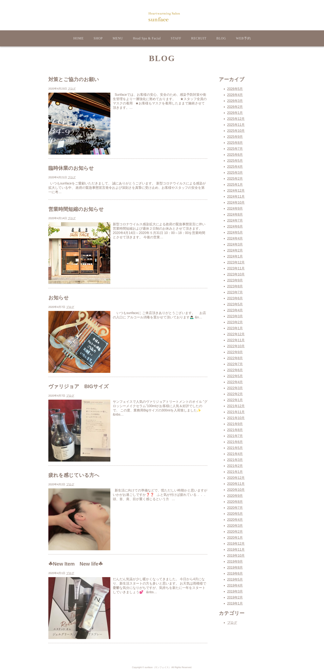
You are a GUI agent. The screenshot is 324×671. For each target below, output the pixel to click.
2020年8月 (235, 501)
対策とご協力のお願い (73, 79)
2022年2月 (235, 394)
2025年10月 (236, 130)
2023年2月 (235, 322)
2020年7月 (235, 507)
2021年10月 (236, 418)
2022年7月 (235, 364)
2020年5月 (235, 513)
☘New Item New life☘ (75, 564)
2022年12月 (236, 334)
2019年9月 (235, 561)
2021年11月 (236, 412)
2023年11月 (236, 268)
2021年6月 (235, 442)
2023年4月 (235, 310)
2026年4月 (235, 95)
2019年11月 (236, 549)
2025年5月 (235, 160)
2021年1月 (235, 472)
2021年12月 (236, 406)
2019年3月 (235, 591)
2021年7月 (235, 436)
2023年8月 (235, 286)
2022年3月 (235, 388)
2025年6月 (235, 154)
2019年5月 (235, 579)
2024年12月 (236, 190)
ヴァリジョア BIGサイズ (78, 386)
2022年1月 (235, 400)
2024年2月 (235, 250)
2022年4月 (235, 382)
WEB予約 (243, 38)
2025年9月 (235, 136)
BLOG (221, 38)
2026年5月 (235, 89)
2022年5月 (235, 376)
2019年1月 (235, 603)
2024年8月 (235, 214)
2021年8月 (235, 430)
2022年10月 (236, 346)
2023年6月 (235, 298)
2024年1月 (235, 256)
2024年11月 (236, 196)
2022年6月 (235, 370)
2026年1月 (235, 113)
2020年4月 (235, 519)
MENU (118, 38)
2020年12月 (236, 478)
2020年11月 (236, 484)
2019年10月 (236, 555)
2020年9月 (235, 495)
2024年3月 (235, 244)
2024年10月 (236, 202)
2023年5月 (235, 304)
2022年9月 (235, 352)
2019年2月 (235, 597)
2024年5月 (235, 232)
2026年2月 (235, 107)
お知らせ (58, 297)
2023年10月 (236, 274)
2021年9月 (235, 424)
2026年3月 (235, 101)
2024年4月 (235, 238)
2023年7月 (235, 292)
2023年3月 (235, 316)
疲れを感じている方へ (73, 475)
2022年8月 (235, 358)
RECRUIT (198, 38)
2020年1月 (235, 537)
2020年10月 (236, 489)
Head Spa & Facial (147, 38)
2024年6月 (235, 226)
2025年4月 (235, 166)
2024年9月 (235, 208)
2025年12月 (236, 118)
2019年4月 (235, 585)
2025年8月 (235, 142)
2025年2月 (235, 178)
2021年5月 (235, 448)
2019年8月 (235, 567)
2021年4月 (235, 454)
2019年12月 (236, 543)
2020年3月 (235, 525)
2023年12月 (236, 262)
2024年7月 (235, 220)
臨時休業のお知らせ (71, 168)
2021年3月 (235, 460)
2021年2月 (235, 466)
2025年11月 (236, 124)
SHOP (98, 38)
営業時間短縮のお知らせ (76, 209)
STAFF (176, 38)
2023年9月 (235, 280)
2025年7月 (235, 148)
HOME (78, 38)
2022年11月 (236, 340)
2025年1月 (235, 184)
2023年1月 (235, 328)
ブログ (72, 88)
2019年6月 (235, 573)
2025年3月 (235, 172)
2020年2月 (235, 531)
